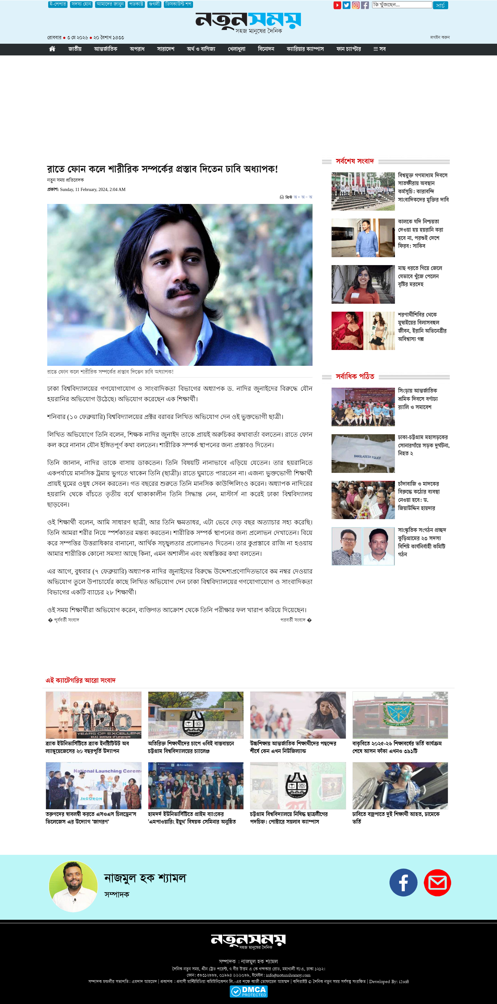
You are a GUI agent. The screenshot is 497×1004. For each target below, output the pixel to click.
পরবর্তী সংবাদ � (296, 620)
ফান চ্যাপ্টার (349, 50)
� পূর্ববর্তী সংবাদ (63, 620)
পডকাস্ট (136, 4)
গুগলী (154, 4)
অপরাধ (137, 50)
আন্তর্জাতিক (105, 50)
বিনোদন (266, 50)
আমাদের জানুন (110, 4)
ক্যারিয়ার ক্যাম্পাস (305, 50)
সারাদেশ (165, 50)
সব (380, 50)
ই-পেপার (58, 4)
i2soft (404, 982)
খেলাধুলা (236, 50)
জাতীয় (74, 50)
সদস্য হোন (81, 4)
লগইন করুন (440, 37)
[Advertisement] (248, 103)
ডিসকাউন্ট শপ (178, 4)
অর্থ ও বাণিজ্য (201, 50)
